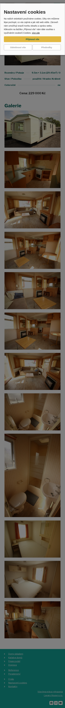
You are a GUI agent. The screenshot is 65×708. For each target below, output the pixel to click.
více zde (36, 33)
